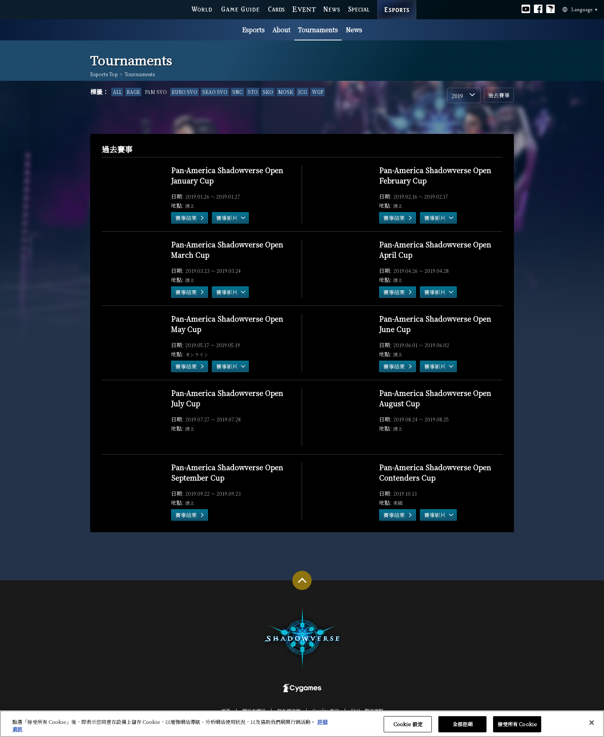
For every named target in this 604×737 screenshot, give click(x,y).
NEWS (332, 9)
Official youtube (526, 9)
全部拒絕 (463, 726)
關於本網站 (253, 710)
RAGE (133, 92)
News (354, 29)
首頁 (225, 710)
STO (253, 92)
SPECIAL (358, 9)
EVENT (304, 9)
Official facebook (538, 9)
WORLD (201, 9)
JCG (302, 92)
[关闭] (591, 724)
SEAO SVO (214, 92)
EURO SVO (184, 92)
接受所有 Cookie (517, 726)
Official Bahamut (550, 9)
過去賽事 (499, 95)
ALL (117, 92)
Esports (253, 29)
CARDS (276, 9)
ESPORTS (396, 2)
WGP (317, 92)
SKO (268, 92)
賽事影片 (227, 218)
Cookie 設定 (325, 710)
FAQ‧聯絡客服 (367, 710)
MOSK (285, 92)
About (281, 29)
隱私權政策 (288, 710)
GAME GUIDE (240, 9)
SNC (237, 92)
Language (570, 9)
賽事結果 (186, 218)
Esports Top (104, 74)
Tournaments (318, 29)
